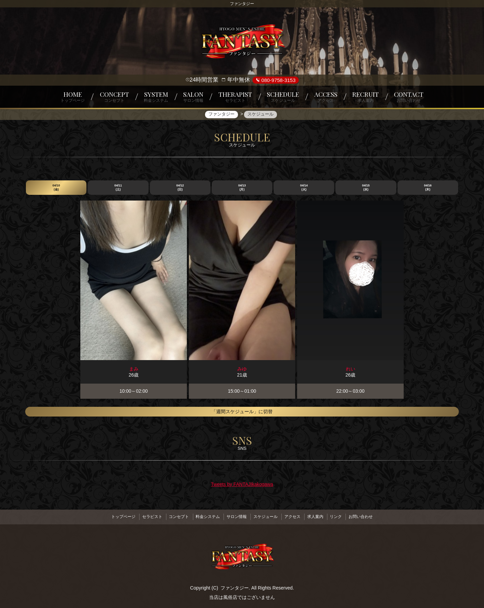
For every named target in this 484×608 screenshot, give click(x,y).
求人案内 (321, 515)
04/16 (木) (428, 187)
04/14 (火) (304, 187)
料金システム (204, 515)
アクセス (296, 515)
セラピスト (143, 515)
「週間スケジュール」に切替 (242, 412)
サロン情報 (235, 515)
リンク (345, 515)
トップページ (112, 515)
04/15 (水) (366, 187)
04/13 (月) (242, 187)
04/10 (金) (56, 187)
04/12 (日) (180, 187)
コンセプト (173, 515)
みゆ (242, 369)
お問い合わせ (372, 515)
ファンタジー (234, 585)
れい (350, 369)
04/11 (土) (118, 187)
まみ (133, 369)
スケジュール (267, 515)
